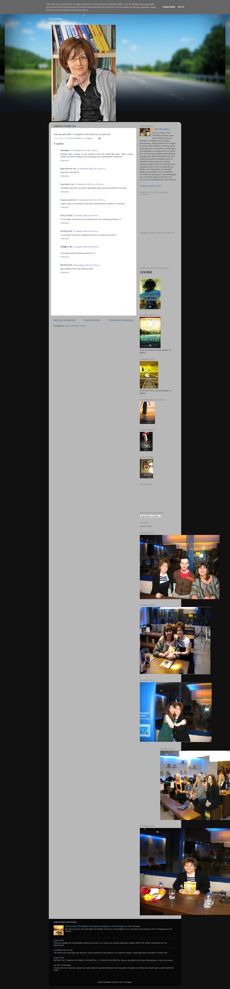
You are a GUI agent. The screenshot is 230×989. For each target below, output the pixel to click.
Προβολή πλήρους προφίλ (150, 186)
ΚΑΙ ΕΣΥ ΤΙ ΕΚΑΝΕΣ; (62, 965)
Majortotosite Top (68, 169)
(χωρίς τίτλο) (59, 940)
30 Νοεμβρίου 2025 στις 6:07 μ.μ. (86, 265)
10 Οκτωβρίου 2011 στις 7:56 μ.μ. (84, 150)
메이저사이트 (66, 265)
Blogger (128, 982)
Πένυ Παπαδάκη (162, 129)
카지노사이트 (66, 215)
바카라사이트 (66, 231)
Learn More (169, 7)
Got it (181, 7)
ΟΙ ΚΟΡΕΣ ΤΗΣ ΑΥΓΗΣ (63, 950)
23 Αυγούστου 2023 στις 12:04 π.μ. (91, 169)
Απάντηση (64, 160)
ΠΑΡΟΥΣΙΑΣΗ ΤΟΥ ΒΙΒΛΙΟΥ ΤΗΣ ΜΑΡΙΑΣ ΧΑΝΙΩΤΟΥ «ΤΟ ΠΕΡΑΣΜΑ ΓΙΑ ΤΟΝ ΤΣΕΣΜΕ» (102, 926)
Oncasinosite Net (68, 200)
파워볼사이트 (66, 247)
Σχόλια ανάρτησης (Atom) (75, 326)
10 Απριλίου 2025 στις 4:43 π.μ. (86, 215)
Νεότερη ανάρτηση (64, 320)
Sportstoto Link (67, 184)
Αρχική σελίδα (92, 320)
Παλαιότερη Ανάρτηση (121, 320)
